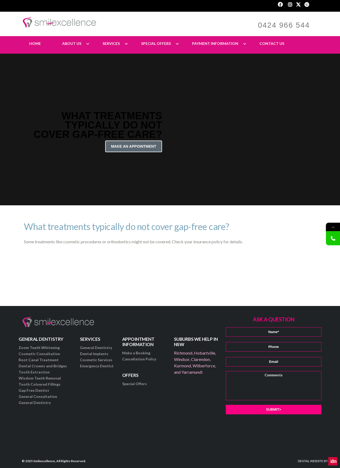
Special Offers (134, 383)
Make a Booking (136, 353)
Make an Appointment (133, 146)
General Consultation (38, 396)
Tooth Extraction (34, 372)
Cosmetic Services (96, 360)
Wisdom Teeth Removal (40, 378)
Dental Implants (94, 353)
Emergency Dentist (97, 366)
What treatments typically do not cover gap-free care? (126, 226)
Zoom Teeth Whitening (39, 347)
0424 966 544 (284, 25)
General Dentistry (35, 402)
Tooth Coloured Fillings (40, 384)
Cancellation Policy (139, 359)
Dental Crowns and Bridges (43, 366)
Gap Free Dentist (34, 390)
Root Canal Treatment (39, 360)
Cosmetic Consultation (39, 353)
